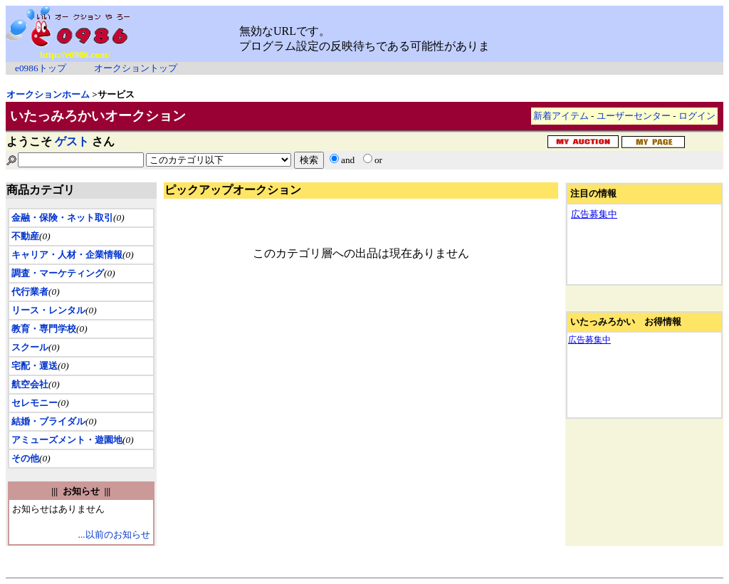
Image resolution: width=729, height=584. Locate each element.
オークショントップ (135, 68)
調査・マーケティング (57, 273)
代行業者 (29, 291)
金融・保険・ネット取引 (62, 217)
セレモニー (34, 402)
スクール (29, 347)
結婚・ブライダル (48, 421)
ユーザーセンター (634, 115)
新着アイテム (561, 115)
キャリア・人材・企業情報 (66, 254)
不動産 (25, 236)
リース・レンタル (48, 310)
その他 (25, 458)
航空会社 (29, 384)
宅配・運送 (34, 365)
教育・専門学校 (43, 328)
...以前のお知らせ (114, 534)
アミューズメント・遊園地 (66, 439)
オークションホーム (48, 94)
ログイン (696, 115)
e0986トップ (40, 68)
